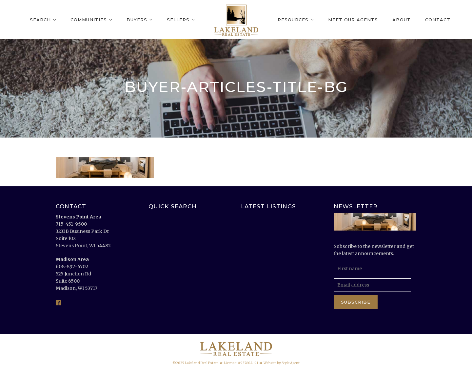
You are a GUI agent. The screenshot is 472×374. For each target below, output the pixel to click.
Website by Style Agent (282, 363)
